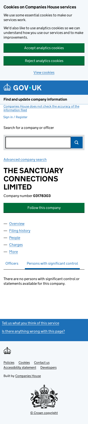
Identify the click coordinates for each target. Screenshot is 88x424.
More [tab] (13, 251)
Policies (9, 362)
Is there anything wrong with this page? (33, 331)
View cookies (44, 72)
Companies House (28, 376)
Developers (48, 367)
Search (77, 142)
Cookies (24, 362)
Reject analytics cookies (44, 60)
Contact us (42, 362)
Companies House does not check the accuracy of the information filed (41, 108)
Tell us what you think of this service (30, 323)
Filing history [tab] (19, 230)
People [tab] (14, 237)
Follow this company (44, 207)
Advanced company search (25, 159)
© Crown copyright (44, 413)
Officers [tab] (11, 263)
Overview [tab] (16, 223)
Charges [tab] (16, 244)
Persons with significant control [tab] (52, 263)
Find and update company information (35, 99)
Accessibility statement (20, 367)
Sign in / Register (15, 117)
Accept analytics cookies (44, 48)
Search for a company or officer (29, 127)
